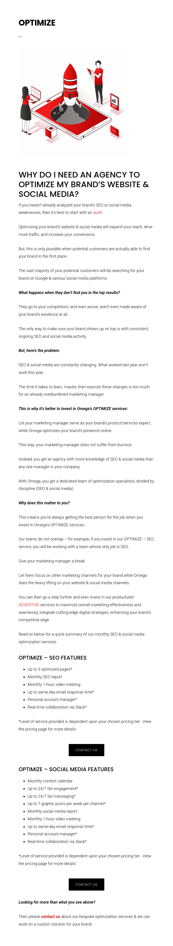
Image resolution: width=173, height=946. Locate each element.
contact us (50, 916)
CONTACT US (86, 750)
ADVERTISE (28, 604)
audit (97, 212)
